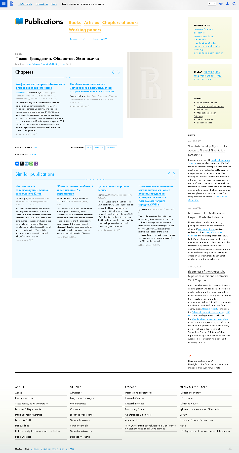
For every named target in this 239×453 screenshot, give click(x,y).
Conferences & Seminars (138, 414)
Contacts (35, 448)
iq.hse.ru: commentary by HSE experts (199, 409)
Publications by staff (190, 392)
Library (183, 414)
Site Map (70, 448)
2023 (202, 76)
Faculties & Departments (28, 409)
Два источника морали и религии (113, 188)
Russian (33, 154)
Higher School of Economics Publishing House (45, 64)
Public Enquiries (23, 436)
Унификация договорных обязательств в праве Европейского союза (40, 85)
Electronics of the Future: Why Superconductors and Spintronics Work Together (208, 276)
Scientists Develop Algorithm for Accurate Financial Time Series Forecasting (208, 150)
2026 (211, 71)
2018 (201, 79)
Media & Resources (193, 387)
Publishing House (189, 403)
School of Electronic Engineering (207, 312)
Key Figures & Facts (25, 398)
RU (210, 3)
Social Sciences (204, 122)
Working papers (85, 29)
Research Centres (134, 398)
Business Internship (80, 436)
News (191, 135)
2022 (207, 76)
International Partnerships (28, 414)
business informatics (203, 29)
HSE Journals (186, 398)
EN (214, 3)
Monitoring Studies (135, 409)
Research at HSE (100, 39)
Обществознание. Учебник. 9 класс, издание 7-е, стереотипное (75, 189)
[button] (66, 77)
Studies (75, 387)
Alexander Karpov (206, 228)
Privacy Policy (58, 448)
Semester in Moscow (81, 431)
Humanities (202, 109)
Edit (230, 448)
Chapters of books (120, 22)
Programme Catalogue (82, 398)
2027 (206, 71)
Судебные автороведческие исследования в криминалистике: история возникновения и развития (92, 87)
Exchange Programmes (81, 414)
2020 (219, 76)
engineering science (204, 36)
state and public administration (208, 52)
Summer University (80, 420)
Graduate (75, 409)
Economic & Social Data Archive (196, 420)
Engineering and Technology (210, 105)
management (200, 46)
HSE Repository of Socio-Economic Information (205, 431)
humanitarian (200, 39)
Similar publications (35, 174)
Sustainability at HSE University (31, 403)
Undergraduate (78, 403)
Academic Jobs (132, 420)
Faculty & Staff (23, 420)
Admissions (75, 392)
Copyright (45, 448)
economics (199, 32)
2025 (217, 71)
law (214, 42)
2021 (213, 76)
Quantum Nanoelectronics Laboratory (210, 318)
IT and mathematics (203, 42)
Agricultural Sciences (207, 102)
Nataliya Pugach (209, 308)
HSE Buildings (22, 425)
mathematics (214, 46)
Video (183, 425)
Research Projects (134, 403)
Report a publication (78, 39)
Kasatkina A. (21, 92)
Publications (43, 21)
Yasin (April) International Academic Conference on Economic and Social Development (150, 427)
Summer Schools (79, 425)
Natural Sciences (205, 119)
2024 (196, 76)
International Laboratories (138, 392)
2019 (196, 79)
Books (75, 22)
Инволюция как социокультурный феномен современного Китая (33, 189)
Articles (91, 22)
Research (132, 387)
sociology (198, 49)
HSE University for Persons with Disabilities (37, 431)
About (20, 387)
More (208, 79)
